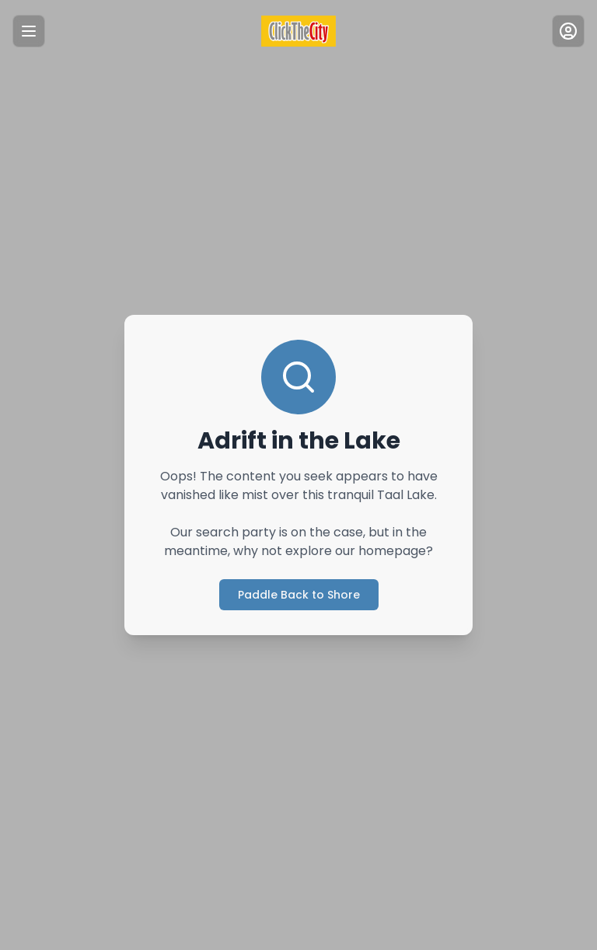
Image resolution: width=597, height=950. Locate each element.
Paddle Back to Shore (299, 594)
